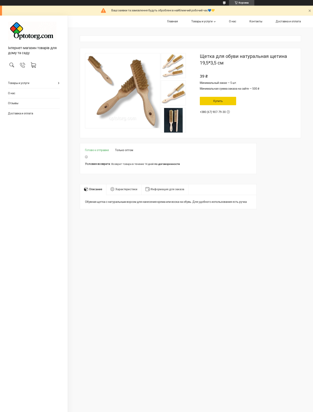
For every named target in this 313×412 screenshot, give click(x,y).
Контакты (256, 21)
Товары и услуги (18, 83)
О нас (11, 93)
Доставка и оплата (20, 113)
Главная (172, 21)
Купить (218, 101)
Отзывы (13, 103)
